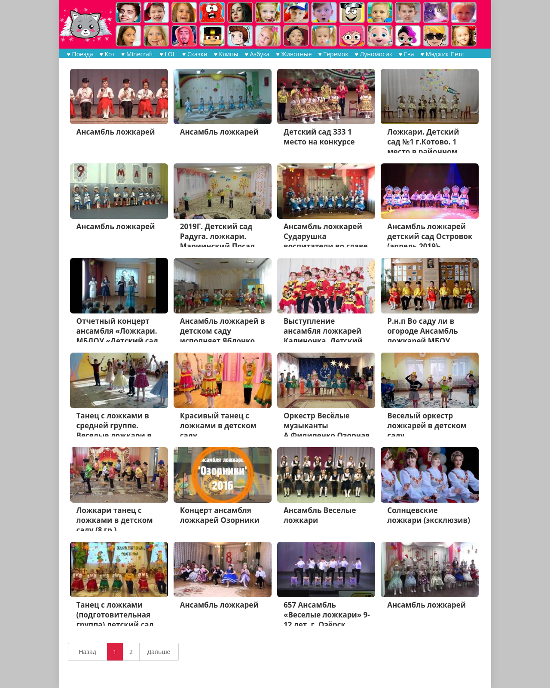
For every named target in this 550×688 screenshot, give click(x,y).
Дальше (159, 652)
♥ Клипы (226, 54)
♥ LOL (167, 54)
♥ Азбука (256, 54)
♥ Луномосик (373, 54)
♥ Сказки (195, 54)
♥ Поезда (80, 54)
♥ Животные (294, 54)
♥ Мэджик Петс (442, 54)
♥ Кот (107, 54)
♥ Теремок (333, 54)
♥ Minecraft (137, 54)
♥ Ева (406, 54)
